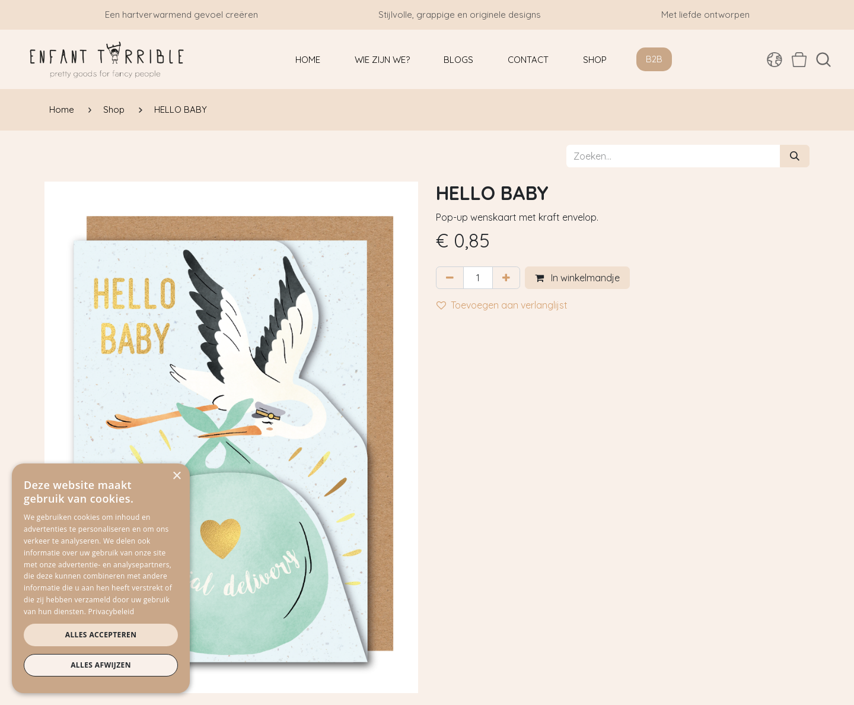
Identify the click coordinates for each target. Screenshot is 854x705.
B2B (654, 59)
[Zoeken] (795, 156)
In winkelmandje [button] (577, 278)
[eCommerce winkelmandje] (799, 59)
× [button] (176, 476)
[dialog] (101, 578)
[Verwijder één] (450, 277)
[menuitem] (308, 59)
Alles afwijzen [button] (101, 665)
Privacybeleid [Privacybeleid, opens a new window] (111, 611)
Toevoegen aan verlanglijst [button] (502, 305)
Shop (114, 109)
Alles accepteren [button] (101, 635)
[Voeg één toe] (506, 277)
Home (61, 109)
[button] (823, 59)
